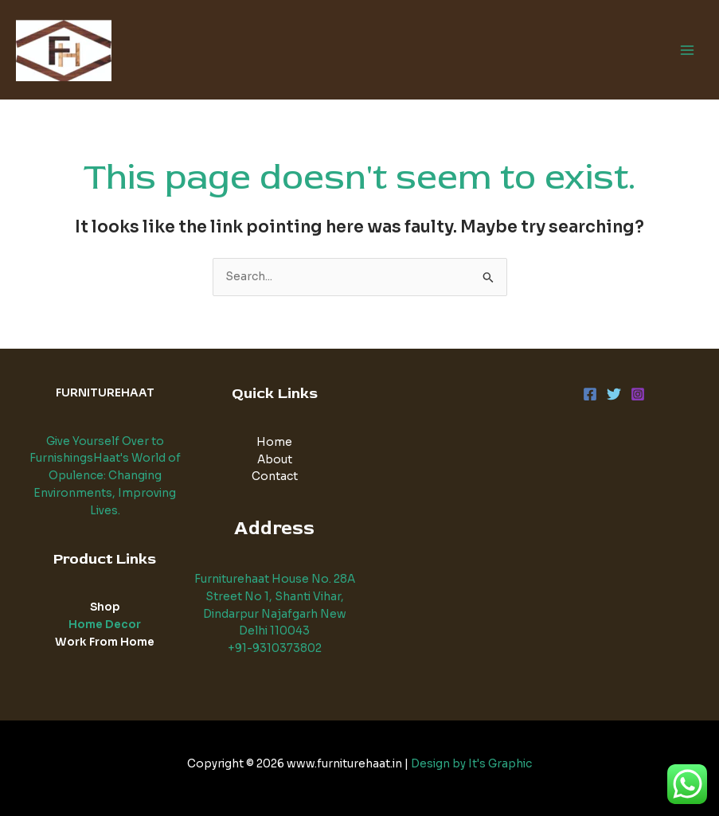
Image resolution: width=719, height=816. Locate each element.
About (274, 460)
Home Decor (104, 624)
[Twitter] (614, 394)
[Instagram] (638, 394)
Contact (275, 476)
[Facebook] (590, 394)
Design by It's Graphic (471, 764)
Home (274, 442)
